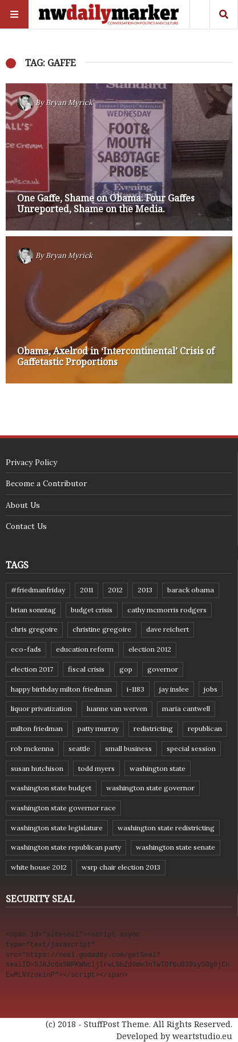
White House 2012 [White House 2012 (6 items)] (39, 867)
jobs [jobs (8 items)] (210, 689)
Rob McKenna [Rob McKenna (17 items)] (32, 748)
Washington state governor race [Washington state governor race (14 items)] (63, 807)
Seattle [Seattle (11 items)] (79, 748)
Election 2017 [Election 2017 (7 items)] (32, 669)
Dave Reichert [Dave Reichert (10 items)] (167, 629)
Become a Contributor (46, 483)
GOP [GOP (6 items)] (125, 669)
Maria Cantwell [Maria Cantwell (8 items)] (186, 708)
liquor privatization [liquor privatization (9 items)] (41, 708)
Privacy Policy (31, 462)
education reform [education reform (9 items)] (85, 649)
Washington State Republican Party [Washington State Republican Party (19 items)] (66, 847)
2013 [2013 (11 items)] (145, 589)
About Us (23, 505)
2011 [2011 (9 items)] (86, 589)
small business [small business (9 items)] (128, 748)
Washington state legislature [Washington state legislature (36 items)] (57, 827)
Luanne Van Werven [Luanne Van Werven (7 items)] (117, 708)
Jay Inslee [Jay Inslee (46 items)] (174, 689)
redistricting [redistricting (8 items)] (153, 728)
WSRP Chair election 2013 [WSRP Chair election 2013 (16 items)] (121, 867)
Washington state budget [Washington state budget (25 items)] (51, 787)
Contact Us (26, 526)
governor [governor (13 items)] (162, 669)
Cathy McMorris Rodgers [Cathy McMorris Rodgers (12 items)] (167, 609)
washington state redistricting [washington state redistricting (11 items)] (166, 827)
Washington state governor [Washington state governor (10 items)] (150, 787)
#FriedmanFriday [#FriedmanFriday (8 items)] (38, 589)
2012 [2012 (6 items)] (115, 589)
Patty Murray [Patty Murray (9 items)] (98, 728)
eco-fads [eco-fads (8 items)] (26, 649)
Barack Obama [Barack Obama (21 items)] (190, 589)
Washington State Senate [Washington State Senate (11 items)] (175, 847)
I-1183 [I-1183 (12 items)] (135, 689)
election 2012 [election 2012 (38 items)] (149, 649)
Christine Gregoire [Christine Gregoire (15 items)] (101, 629)
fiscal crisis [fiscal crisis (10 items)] (86, 669)
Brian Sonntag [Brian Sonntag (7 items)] (33, 609)
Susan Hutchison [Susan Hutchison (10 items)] (37, 768)
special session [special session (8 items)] (191, 748)
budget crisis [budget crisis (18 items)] (91, 609)
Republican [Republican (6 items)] (205, 728)
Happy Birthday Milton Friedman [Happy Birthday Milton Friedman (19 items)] (61, 689)
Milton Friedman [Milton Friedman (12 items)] (37, 728)
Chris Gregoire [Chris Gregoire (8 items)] (34, 629)
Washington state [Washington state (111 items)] (157, 768)
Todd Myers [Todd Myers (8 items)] (96, 768)
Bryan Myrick (69, 102)
